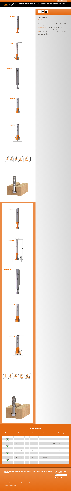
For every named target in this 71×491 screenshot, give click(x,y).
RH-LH (63, 433)
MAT (58, 432)
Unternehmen (21, 3)
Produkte (27, 3)
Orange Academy (21, 5)
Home (4, 7)
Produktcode (10, 432)
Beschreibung (43, 432)
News (35, 3)
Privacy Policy (6, 485)
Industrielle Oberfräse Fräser (11, 7)
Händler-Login (52, 0)
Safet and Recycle (54, 3)
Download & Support (44, 3)
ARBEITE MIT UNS (62, 3)
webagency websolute (59, 479)
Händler (31, 3)
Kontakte (15, 5)
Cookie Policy (11, 485)
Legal (38, 3)
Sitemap (15, 485)
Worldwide (37, 0)
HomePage (15, 3)
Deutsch (46, 0)
